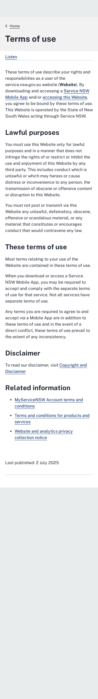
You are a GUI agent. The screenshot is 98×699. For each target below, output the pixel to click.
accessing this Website (65, 97)
